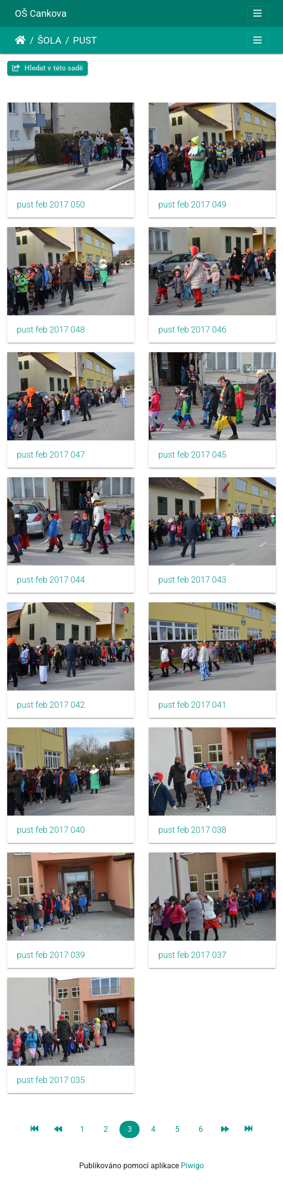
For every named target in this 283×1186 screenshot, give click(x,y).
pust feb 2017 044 (51, 580)
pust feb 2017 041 (192, 705)
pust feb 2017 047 (51, 455)
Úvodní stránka (20, 40)
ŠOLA (49, 40)
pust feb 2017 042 (51, 705)
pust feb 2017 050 (51, 204)
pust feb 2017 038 (192, 830)
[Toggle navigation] (257, 13)
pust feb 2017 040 (51, 830)
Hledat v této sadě (47, 68)
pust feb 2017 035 (51, 1080)
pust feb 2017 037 (192, 955)
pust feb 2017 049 (192, 204)
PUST (85, 40)
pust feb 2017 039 (51, 955)
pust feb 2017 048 (51, 329)
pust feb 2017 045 (192, 455)
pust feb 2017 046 (192, 329)
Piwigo (192, 1165)
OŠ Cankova (41, 13)
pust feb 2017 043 (192, 580)
